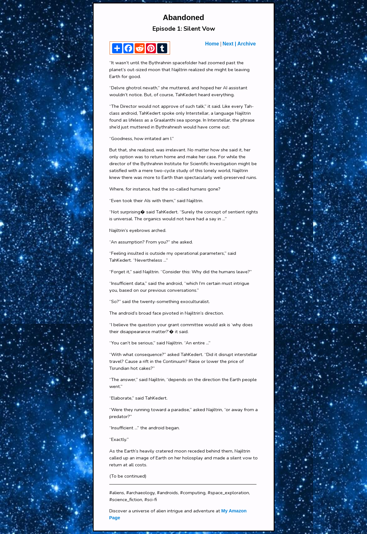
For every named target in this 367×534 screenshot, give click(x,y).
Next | (229, 43)
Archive (246, 43)
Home (212, 43)
